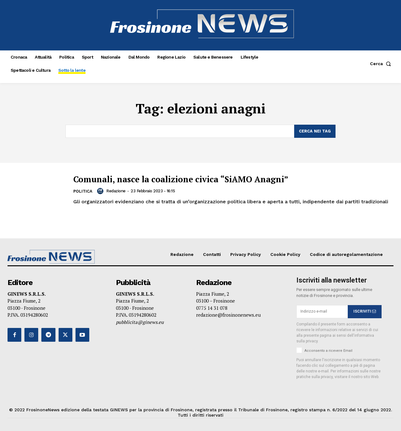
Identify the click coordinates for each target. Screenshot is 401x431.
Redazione (116, 191)
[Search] (315, 131)
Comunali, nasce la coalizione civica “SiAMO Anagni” (194, 179)
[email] (322, 311)
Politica (83, 191)
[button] (381, 63)
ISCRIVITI (364, 311)
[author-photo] (101, 191)
